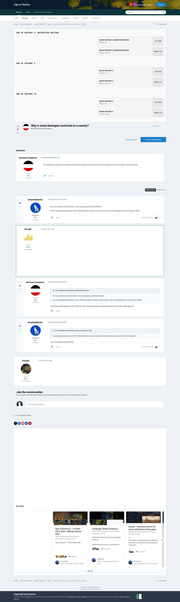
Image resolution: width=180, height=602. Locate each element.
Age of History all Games (43, 12)
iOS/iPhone (95, 18)
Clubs (16, 18)
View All (90, 571)
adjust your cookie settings (78, 597)
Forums (25, 18)
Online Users (52, 18)
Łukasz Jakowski (61, 536)
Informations (59, 539)
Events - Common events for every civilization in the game (142, 528)
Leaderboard (65, 18)
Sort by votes (150, 189)
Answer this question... (36, 404)
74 (26, 378)
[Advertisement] (84, 251)
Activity (28, 12)
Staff (42, 18)
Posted (48, 157)
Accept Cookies (140, 596)
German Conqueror (45, 128)
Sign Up (161, 5)
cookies (27, 597)
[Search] (137, 12)
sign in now (64, 395)
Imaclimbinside (35, 199)
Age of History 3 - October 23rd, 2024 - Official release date (68, 531)
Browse (19, 13)
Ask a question (131, 139)
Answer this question (153, 139)
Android (85, 18)
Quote (49, 176)
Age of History (22, 4)
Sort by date (161, 189)
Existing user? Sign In (145, 5)
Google (27, 229)
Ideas (117, 531)
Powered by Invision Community (90, 589)
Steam (76, 18)
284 (28, 247)
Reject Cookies (158, 596)
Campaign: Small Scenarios (105, 529)
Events (34, 18)
